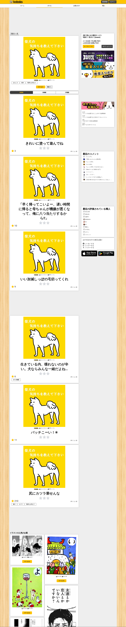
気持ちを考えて (31, 82)
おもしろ (15, 82)
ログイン (112, 2)
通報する (49, 87)
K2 (85, 222)
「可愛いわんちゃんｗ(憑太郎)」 (92, 159)
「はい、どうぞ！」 (89, 174)
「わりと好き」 (88, 164)
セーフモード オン (88, 46)
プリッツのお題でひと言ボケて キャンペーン (97, 116)
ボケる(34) (27, 612)
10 (14, 225)
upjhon (86, 217)
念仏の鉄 (86, 212)
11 (14, 440)
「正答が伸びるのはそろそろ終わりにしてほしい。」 (97, 180)
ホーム (22, 6)
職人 (103, 6)
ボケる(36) (61, 580)
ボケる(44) (27, 561)
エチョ (86, 232)
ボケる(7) (40, 87)
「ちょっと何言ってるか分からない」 (93, 167)
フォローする (88, 245)
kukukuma (86, 219)
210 (14, 501)
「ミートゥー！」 (88, 172)
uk (84, 224)
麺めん (86, 227)
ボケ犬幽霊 (16, 379)
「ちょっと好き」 (88, 162)
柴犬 (22, 82)
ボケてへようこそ (107, 46)
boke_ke (86, 214)
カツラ (21, 504)
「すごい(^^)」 (88, 157)
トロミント (87, 235)
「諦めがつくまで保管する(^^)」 (92, 169)
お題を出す (76, 6)
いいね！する (88, 243)
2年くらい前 (73, 151)
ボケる (49, 6)
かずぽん (86, 229)
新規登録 (104, 2)
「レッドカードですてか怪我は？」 (93, 177)
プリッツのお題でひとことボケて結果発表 (97, 112)
